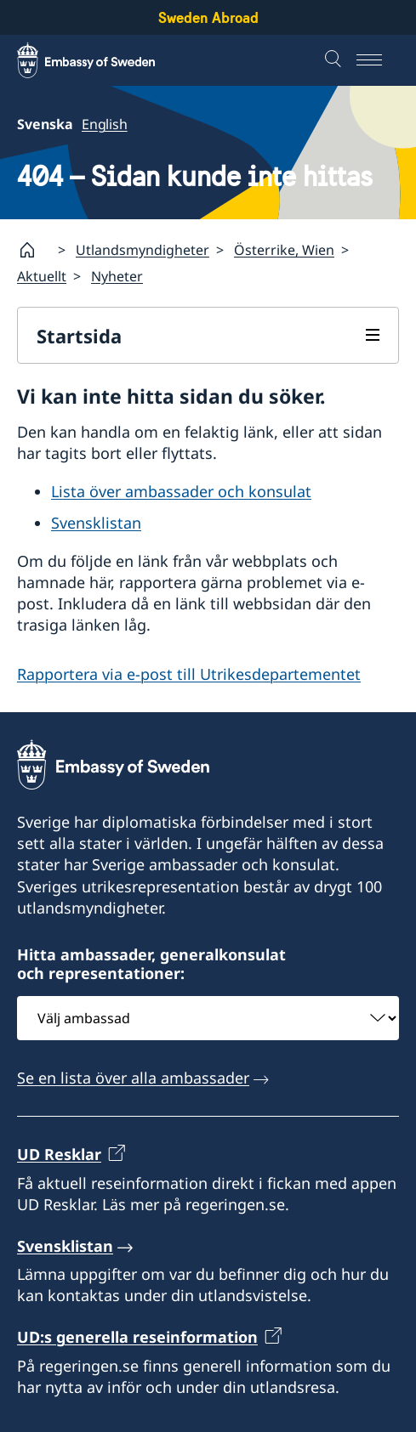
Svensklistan (96, 522)
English (105, 124)
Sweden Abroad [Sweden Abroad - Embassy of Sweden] (208, 17)
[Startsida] (34, 250)
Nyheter (117, 276)
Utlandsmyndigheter (142, 250)
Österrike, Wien (284, 250)
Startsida (79, 335)
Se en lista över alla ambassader (133, 1077)
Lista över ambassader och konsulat (181, 491)
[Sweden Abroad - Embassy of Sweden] (102, 60)
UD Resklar (59, 1154)
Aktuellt (41, 276)
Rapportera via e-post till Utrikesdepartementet (189, 673)
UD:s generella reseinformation (137, 1337)
